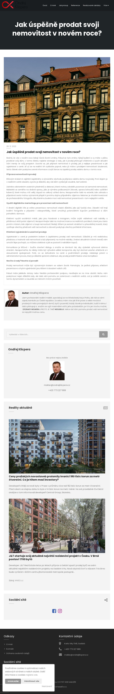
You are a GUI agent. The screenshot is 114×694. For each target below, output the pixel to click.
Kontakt (10, 649)
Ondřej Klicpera (39, 292)
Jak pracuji (63, 5)
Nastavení (47, 686)
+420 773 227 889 (72, 649)
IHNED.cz (19, 580)
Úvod (45, 5)
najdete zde (32, 674)
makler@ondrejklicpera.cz (76, 654)
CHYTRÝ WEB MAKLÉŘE (66, 682)
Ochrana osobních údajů (17, 653)
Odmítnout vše (31, 681)
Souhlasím (13, 681)
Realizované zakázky (91, 5)
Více (106, 5)
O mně (53, 5)
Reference (75, 5)
